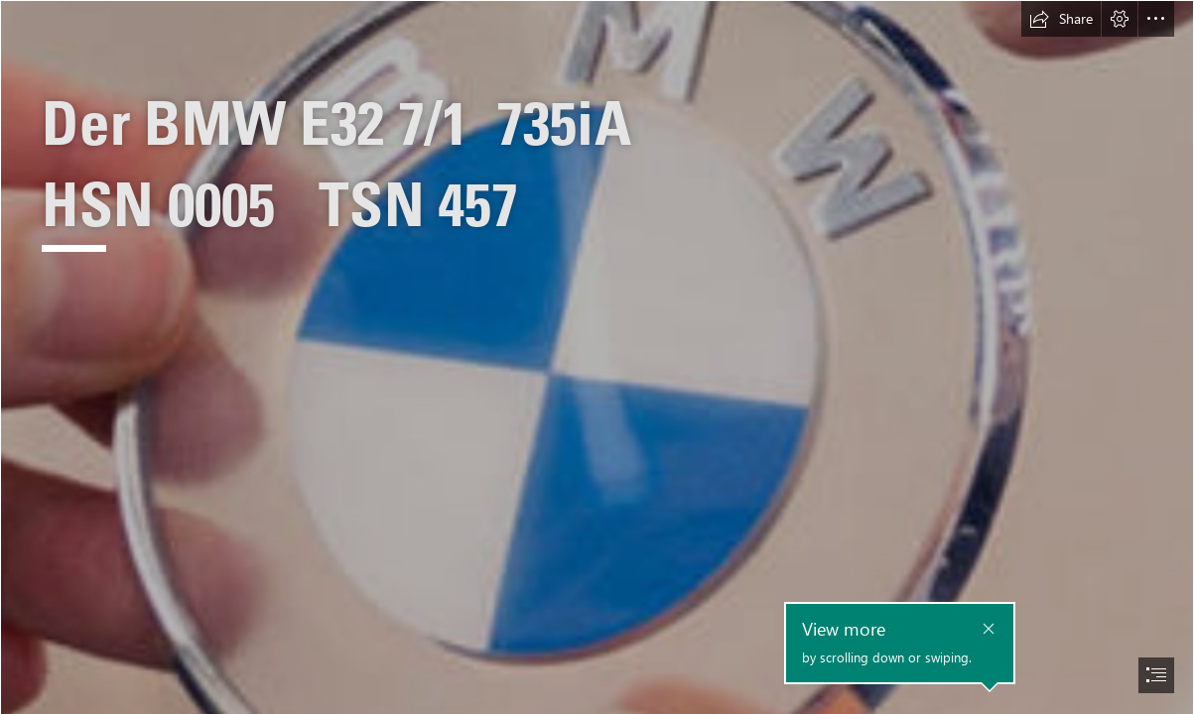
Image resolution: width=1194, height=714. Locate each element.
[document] (597, 357)
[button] (1061, 19)
